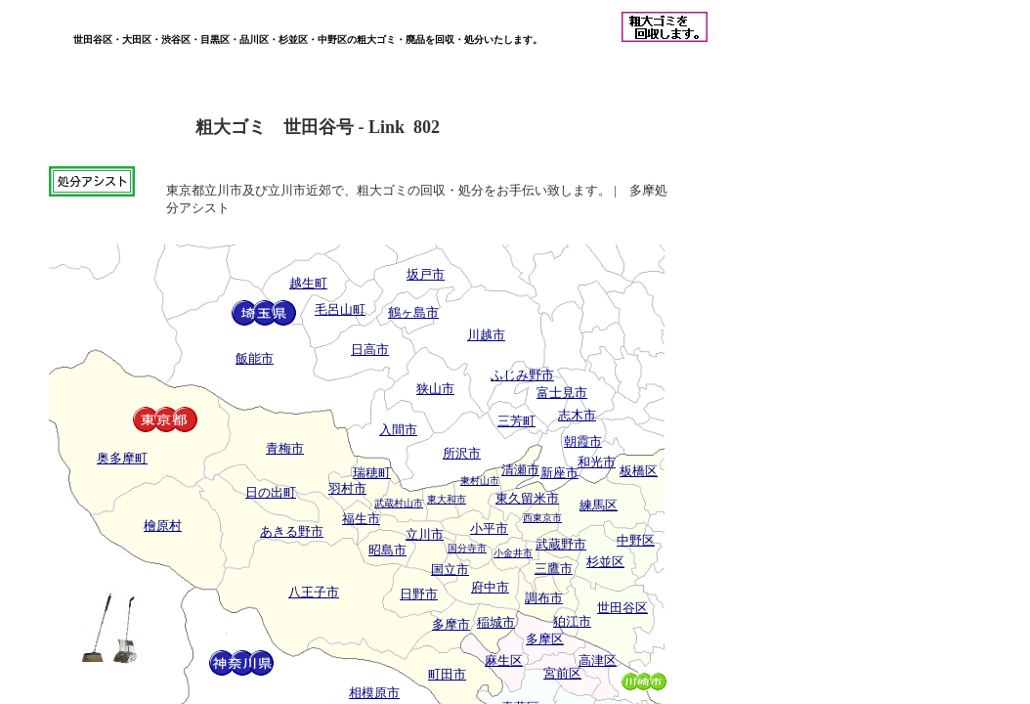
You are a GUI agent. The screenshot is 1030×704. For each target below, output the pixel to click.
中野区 (636, 540)
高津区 (598, 660)
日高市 (370, 349)
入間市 (398, 429)
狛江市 (572, 621)
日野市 (419, 594)
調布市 (544, 598)
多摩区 (545, 639)
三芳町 (516, 421)
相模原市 (374, 692)
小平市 (489, 528)
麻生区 (504, 660)
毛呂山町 (340, 309)
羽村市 (347, 488)
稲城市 (496, 622)
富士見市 (561, 392)
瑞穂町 (372, 472)
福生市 (361, 518)
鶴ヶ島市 (413, 312)
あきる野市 (291, 531)
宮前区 (562, 673)
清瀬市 (520, 469)
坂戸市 (426, 274)
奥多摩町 (122, 458)
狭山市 (435, 388)
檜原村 (163, 525)
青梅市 (285, 448)
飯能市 (255, 358)
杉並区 (605, 561)
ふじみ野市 (522, 375)
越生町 (308, 283)
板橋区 (639, 470)
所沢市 (462, 453)
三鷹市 (554, 568)
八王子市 (313, 592)
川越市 (486, 335)
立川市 (425, 534)
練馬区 (598, 505)
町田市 (447, 674)
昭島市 (387, 550)
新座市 (559, 472)
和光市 (597, 462)
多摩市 (451, 624)
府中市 (490, 587)
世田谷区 (622, 607)
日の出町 (270, 492)
